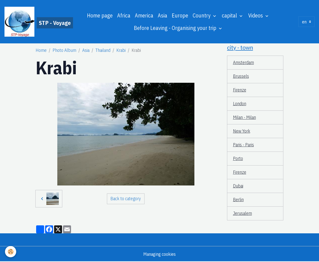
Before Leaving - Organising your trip (176, 27)
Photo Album (64, 50)
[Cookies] (10, 251)
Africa (123, 15)
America (144, 15)
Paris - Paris (243, 145)
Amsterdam (243, 62)
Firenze (239, 90)
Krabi (121, 50)
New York (241, 131)
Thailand (102, 50)
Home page (100, 15)
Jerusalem (242, 213)
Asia (162, 15)
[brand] (32, 22)
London (239, 103)
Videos (256, 15)
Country (202, 15)
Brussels (241, 76)
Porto (238, 158)
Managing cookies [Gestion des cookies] (159, 254)
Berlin (238, 199)
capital (230, 15)
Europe (180, 15)
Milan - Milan (244, 117)
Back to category (125, 198)
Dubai (238, 186)
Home (41, 50)
